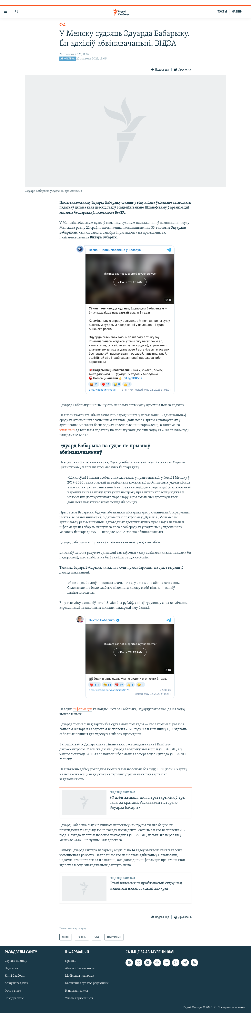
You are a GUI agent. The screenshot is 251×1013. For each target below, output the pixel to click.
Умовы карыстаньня (79, 998)
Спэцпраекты (14, 998)
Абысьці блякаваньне (80, 968)
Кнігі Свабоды (15, 976)
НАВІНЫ (237, 11)
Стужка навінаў (16, 961)
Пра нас (70, 961)
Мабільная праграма (79, 976)
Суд (62, 25)
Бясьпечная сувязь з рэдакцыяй (87, 983)
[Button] (160, 69)
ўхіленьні (67, 430)
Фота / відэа (13, 990)
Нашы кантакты (76, 990)
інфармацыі (82, 709)
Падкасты (11, 968)
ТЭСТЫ (222, 11)
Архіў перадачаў (16, 983)
